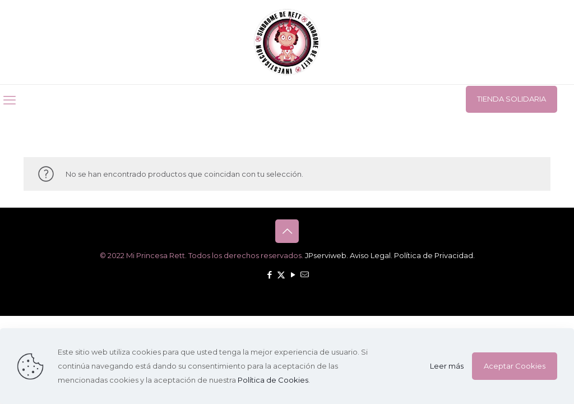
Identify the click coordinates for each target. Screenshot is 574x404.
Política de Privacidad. (434, 255)
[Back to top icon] (287, 231)
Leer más (447, 365)
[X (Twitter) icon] (281, 274)
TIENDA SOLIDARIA (511, 98)
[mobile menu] (9, 100)
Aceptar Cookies (514, 365)
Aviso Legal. (371, 255)
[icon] (304, 274)
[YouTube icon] (293, 274)
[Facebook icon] (269, 274)
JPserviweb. (326, 255)
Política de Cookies (273, 379)
